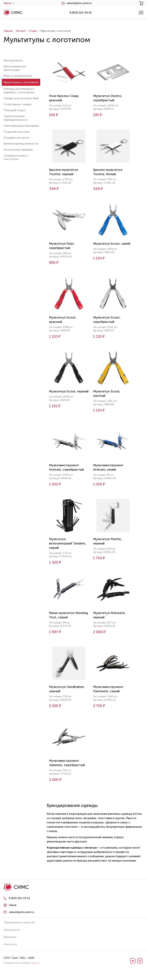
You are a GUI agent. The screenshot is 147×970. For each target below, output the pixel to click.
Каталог (21, 30)
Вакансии (10, 937)
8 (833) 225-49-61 (81, 12)
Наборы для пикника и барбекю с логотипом (19, 90)
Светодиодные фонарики (21, 125)
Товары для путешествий (21, 98)
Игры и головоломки (18, 75)
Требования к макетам (19, 922)
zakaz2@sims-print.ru (79, 3)
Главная (8, 30)
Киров (9, 3)
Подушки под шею (17, 131)
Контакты (10, 944)
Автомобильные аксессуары (15, 68)
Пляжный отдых (14, 110)
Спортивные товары (18, 104)
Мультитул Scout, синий (111, 244)
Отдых (33, 30)
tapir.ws (35, 962)
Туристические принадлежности (15, 117)
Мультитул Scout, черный (68, 391)
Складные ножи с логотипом (16, 157)
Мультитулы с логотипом (21, 82)
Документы (12, 929)
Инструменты (13, 60)
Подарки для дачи (16, 137)
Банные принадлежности (21, 143)
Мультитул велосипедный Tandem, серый (67, 543)
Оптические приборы (18, 149)
